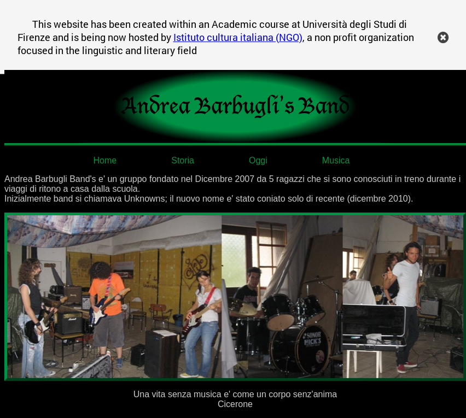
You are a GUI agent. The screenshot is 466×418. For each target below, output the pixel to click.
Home (105, 160)
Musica (336, 160)
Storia (182, 160)
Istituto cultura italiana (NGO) (237, 37)
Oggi (258, 160)
